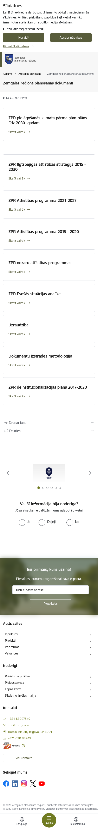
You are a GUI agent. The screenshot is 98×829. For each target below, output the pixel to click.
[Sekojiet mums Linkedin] (15, 783)
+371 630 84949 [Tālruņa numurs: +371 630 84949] (19, 738)
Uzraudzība (18, 324)
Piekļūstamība (14, 683)
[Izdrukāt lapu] (49, 423)
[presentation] (34, 541)
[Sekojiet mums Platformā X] (33, 783)
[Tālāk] (90, 473)
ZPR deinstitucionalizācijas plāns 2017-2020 (47, 387)
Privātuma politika (17, 676)
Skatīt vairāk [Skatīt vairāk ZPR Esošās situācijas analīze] (16, 303)
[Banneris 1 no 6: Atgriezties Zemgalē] (49, 473)
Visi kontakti (23, 758)
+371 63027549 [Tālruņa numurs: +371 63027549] (19, 719)
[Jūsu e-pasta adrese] (50, 589)
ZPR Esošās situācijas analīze (34, 293)
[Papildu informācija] (23, 745)
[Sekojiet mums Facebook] (6, 783)
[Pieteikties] (50, 603)
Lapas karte (13, 689)
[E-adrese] (11, 745)
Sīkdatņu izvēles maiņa (20, 695)
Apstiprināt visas (71, 37)
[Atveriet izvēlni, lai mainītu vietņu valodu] (22, 822)
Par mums (12, 647)
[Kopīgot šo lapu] (49, 431)
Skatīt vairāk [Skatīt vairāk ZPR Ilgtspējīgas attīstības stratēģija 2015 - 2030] (16, 178)
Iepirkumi (11, 634)
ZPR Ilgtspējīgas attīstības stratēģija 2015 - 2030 (47, 167)
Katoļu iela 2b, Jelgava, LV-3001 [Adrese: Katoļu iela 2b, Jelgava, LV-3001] (30, 732)
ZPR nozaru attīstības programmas (39, 262)
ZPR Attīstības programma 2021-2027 (42, 200)
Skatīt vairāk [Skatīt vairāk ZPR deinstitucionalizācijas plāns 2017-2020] (16, 396)
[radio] (24, 521)
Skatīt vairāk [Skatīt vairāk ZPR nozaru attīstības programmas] (16, 272)
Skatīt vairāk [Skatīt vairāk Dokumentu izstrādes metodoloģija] (16, 365)
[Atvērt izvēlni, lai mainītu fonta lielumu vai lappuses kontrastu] (76, 822)
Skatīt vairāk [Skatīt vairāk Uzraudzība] (16, 334)
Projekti (10, 640)
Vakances (11, 653)
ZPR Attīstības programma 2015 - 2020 (43, 231)
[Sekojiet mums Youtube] (42, 783)
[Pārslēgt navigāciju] (49, 820)
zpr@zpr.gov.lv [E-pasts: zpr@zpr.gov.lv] (18, 725)
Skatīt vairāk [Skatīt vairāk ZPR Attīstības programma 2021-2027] (16, 209)
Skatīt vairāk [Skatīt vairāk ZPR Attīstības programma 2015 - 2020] (16, 241)
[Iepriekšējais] (7, 473)
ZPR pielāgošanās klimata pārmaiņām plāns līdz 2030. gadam (47, 120)
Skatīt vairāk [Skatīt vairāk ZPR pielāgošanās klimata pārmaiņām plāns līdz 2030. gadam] (16, 132)
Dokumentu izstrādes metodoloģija (40, 356)
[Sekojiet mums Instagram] (24, 783)
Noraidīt (23, 37)
